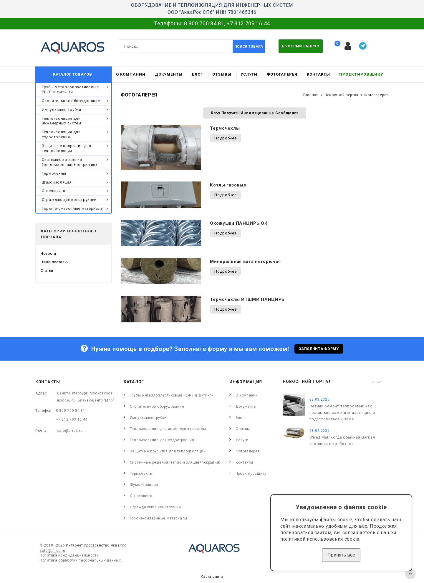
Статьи (47, 271)
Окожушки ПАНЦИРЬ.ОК (238, 223)
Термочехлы (54, 173)
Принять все (341, 555)
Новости (48, 253)
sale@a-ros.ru (70, 431)
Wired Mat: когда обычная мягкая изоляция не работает (342, 440)
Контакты (318, 74)
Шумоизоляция (56, 182)
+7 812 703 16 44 (248, 23)
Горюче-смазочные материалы (73, 208)
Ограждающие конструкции (69, 199)
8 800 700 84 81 (204, 23)
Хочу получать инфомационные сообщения (255, 113)
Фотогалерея (282, 74)
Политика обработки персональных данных (80, 560)
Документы (169, 74)
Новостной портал (341, 95)
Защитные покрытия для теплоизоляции (66, 148)
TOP (410, 574)
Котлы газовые (228, 185)
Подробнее (225, 138)
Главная (311, 95)
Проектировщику (361, 74)
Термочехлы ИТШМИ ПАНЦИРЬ (247, 299)
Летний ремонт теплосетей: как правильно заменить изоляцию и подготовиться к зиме (342, 412)
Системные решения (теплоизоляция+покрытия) (69, 162)
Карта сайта (212, 576)
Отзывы (221, 74)
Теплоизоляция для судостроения (61, 134)
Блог (197, 74)
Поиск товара (248, 46)
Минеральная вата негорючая (245, 261)
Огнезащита (53, 191)
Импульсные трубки (61, 109)
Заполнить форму (319, 349)
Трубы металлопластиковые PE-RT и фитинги (70, 89)
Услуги (249, 74)
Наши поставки (55, 262)
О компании (130, 74)
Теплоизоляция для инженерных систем (61, 121)
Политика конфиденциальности (69, 555)
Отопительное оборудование (71, 101)
